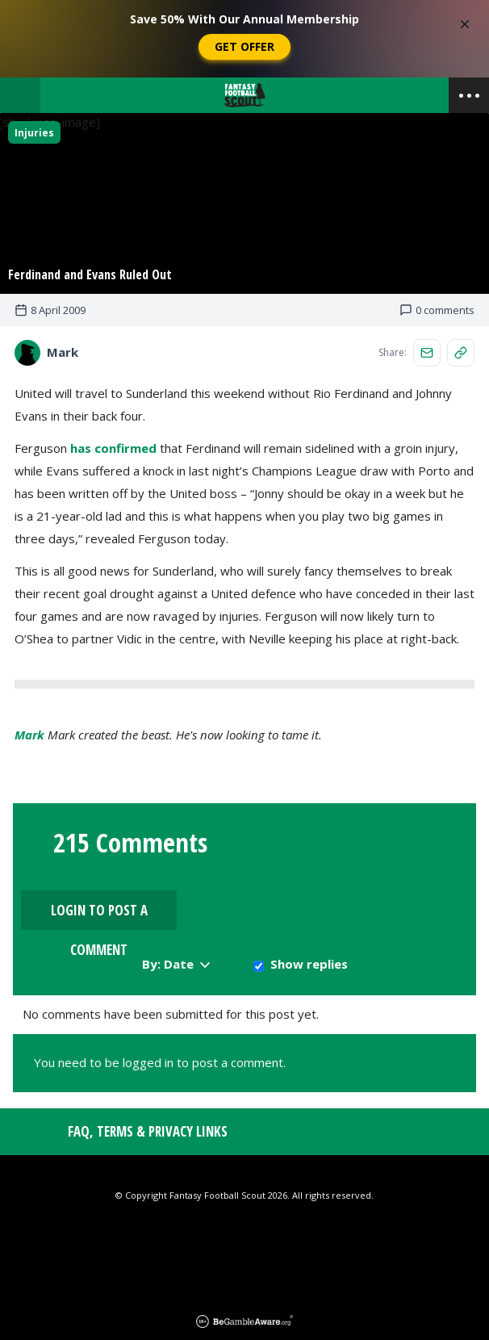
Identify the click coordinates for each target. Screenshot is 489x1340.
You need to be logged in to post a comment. (160, 1002)
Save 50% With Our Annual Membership (244, 19)
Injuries (34, 133)
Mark (29, 738)
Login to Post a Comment (394, 854)
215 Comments (130, 847)
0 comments (436, 313)
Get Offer (244, 46)
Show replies (309, 903)
